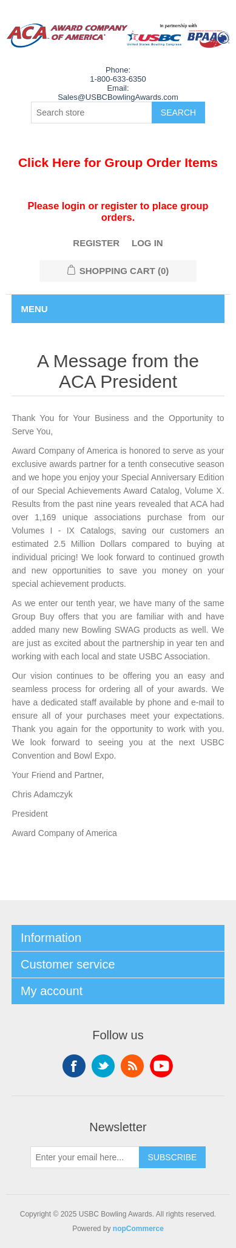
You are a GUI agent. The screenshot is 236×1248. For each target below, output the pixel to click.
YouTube (161, 1065)
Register (96, 243)
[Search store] (91, 112)
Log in (147, 243)
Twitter (103, 1065)
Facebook (74, 1065)
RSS (132, 1065)
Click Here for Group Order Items (118, 162)
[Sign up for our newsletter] (85, 1157)
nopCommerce (138, 1228)
